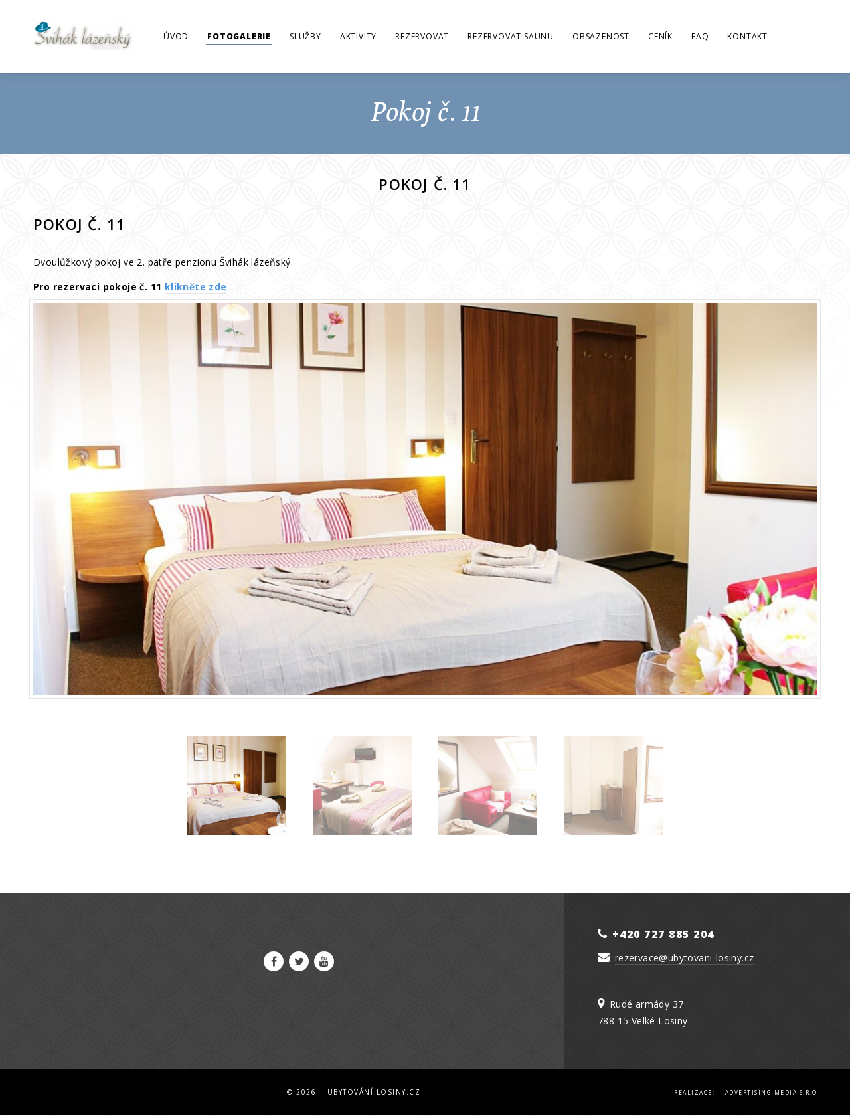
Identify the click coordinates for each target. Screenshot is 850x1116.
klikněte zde (196, 286)
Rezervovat (422, 36)
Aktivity (358, 36)
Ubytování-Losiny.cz (374, 1092)
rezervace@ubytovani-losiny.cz (684, 957)
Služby (305, 36)
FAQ (700, 36)
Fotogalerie (239, 36)
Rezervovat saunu (511, 36)
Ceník (660, 36)
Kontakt (747, 36)
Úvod (176, 36)
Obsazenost (601, 36)
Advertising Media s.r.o (771, 1092)
